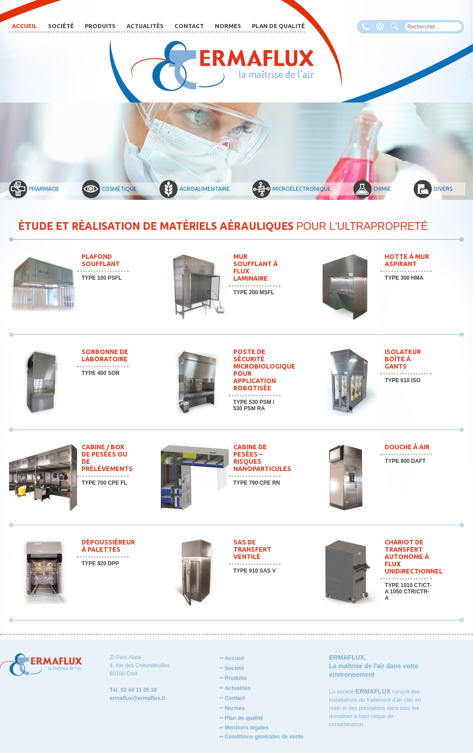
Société (61, 26)
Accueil (24, 26)
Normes (228, 26)
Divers (433, 189)
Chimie (372, 189)
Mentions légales (243, 727)
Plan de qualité (278, 26)
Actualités (145, 26)
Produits (100, 26)
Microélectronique (291, 189)
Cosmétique (109, 189)
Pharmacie (34, 189)
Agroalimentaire (194, 189)
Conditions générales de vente (261, 737)
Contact (189, 26)
